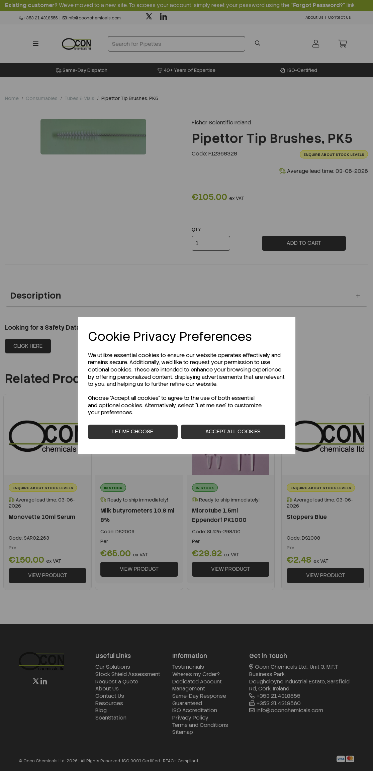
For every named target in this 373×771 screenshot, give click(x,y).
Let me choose (132, 431)
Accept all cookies (233, 431)
